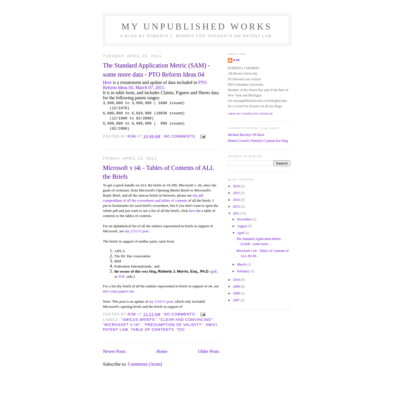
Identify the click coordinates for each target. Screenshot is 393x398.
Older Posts (208, 351)
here (192, 211)
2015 (237, 193)
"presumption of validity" (173, 325)
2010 (237, 280)
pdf (214, 271)
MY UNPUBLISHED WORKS (196, 26)
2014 (237, 200)
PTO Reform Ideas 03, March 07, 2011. (155, 85)
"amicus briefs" (139, 320)
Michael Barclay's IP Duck (246, 135)
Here (107, 82)
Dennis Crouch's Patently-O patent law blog (258, 141)
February (243, 271)
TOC (121, 276)
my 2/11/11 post (137, 231)
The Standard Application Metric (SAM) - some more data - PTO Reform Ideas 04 (156, 70)
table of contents (152, 330)
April (241, 233)
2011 (237, 213)
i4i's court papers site (118, 291)
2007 (237, 300)
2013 (237, 207)
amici (211, 325)
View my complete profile (250, 113)
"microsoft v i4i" (122, 325)
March (242, 264)
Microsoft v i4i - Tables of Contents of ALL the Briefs (158, 172)
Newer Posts (114, 351)
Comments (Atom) (145, 364)
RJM (237, 60)
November (244, 219)
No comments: (180, 136)
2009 (237, 287)
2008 (237, 293)
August (242, 226)
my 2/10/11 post (161, 301)
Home (161, 351)
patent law (115, 330)
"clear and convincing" (186, 320)
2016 (237, 186)
